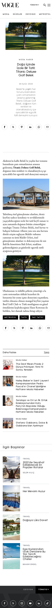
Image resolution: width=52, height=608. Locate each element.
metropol (10, 317)
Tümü (46, 353)
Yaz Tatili (37, 317)
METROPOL (45, 14)
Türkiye (43, 589)
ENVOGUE (31, 14)
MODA (6, 14)
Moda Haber (26, 60)
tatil (24, 317)
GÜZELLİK (17, 14)
